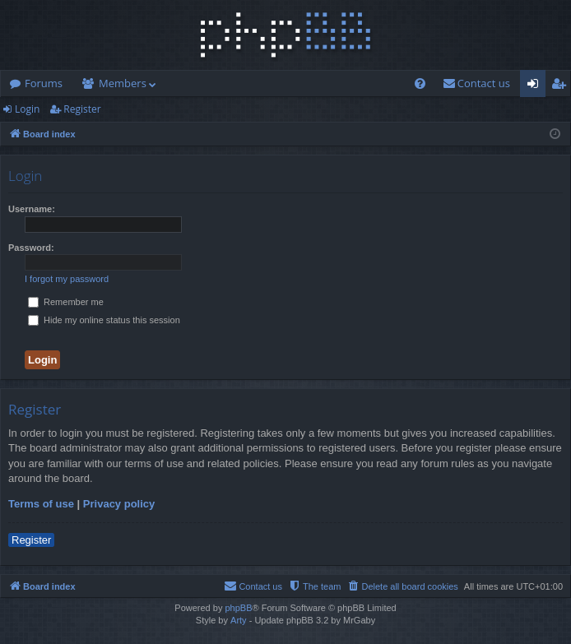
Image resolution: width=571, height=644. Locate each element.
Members (122, 83)
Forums (44, 83)
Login (27, 109)
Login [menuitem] (536, 86)
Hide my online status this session (104, 320)
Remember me (66, 302)
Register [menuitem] (562, 86)
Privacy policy (119, 504)
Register (81, 109)
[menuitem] (420, 83)
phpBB (238, 608)
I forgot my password (67, 279)
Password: (31, 248)
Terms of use (41, 504)
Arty (238, 620)
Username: (31, 209)
